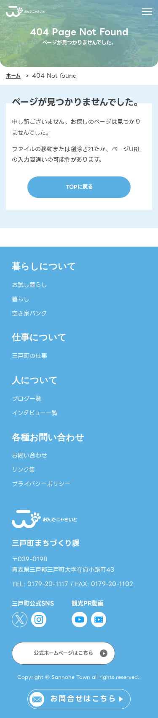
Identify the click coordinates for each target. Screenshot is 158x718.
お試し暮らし (29, 284)
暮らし (20, 299)
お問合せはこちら (83, 699)
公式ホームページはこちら (63, 653)
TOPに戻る (79, 187)
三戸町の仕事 (29, 355)
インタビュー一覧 (35, 413)
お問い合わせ (29, 455)
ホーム (13, 76)
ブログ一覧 (26, 398)
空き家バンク (29, 313)
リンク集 (23, 469)
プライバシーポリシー (41, 484)
